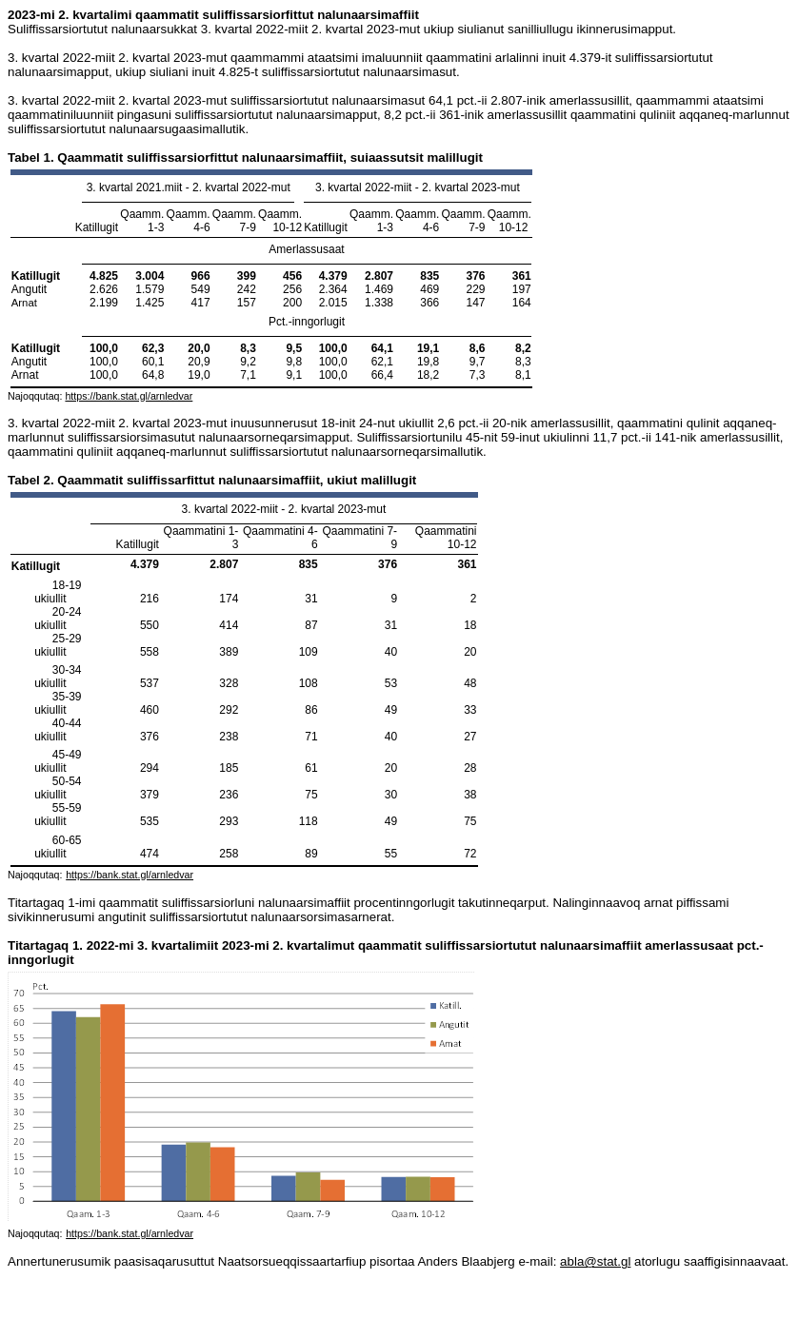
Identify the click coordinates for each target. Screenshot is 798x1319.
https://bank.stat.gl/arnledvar (128, 396)
